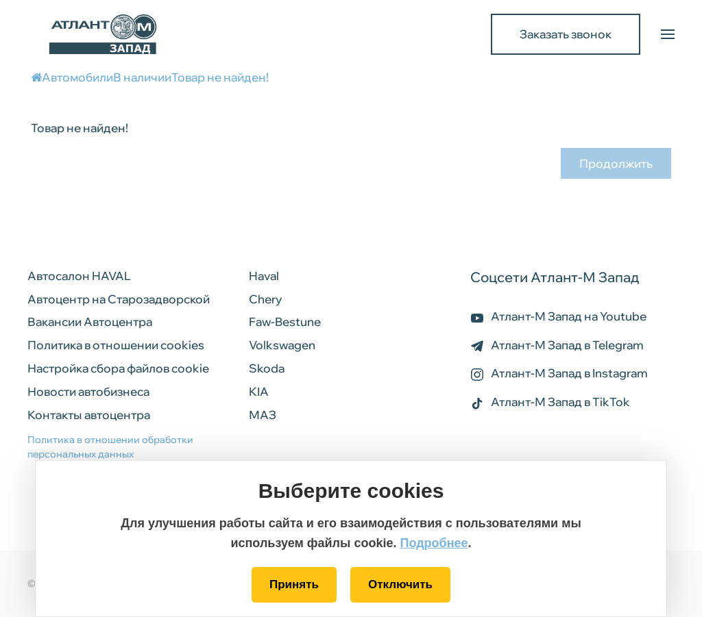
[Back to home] (102, 34)
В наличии (142, 77)
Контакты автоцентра (88, 414)
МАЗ (262, 414)
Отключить (400, 584)
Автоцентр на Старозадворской (118, 299)
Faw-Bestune (285, 321)
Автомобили (77, 77)
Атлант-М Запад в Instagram (559, 373)
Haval (264, 275)
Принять (294, 584)
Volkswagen (282, 345)
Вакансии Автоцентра (89, 321)
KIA (259, 391)
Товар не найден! (220, 77)
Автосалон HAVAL (79, 275)
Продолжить (616, 163)
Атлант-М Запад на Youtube (558, 316)
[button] (668, 34)
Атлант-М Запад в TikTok (550, 401)
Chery (265, 299)
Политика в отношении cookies (115, 345)
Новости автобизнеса (88, 391)
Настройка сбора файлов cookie (118, 368)
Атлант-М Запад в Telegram (557, 345)
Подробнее (434, 543)
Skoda (267, 368)
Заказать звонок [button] (566, 34)
